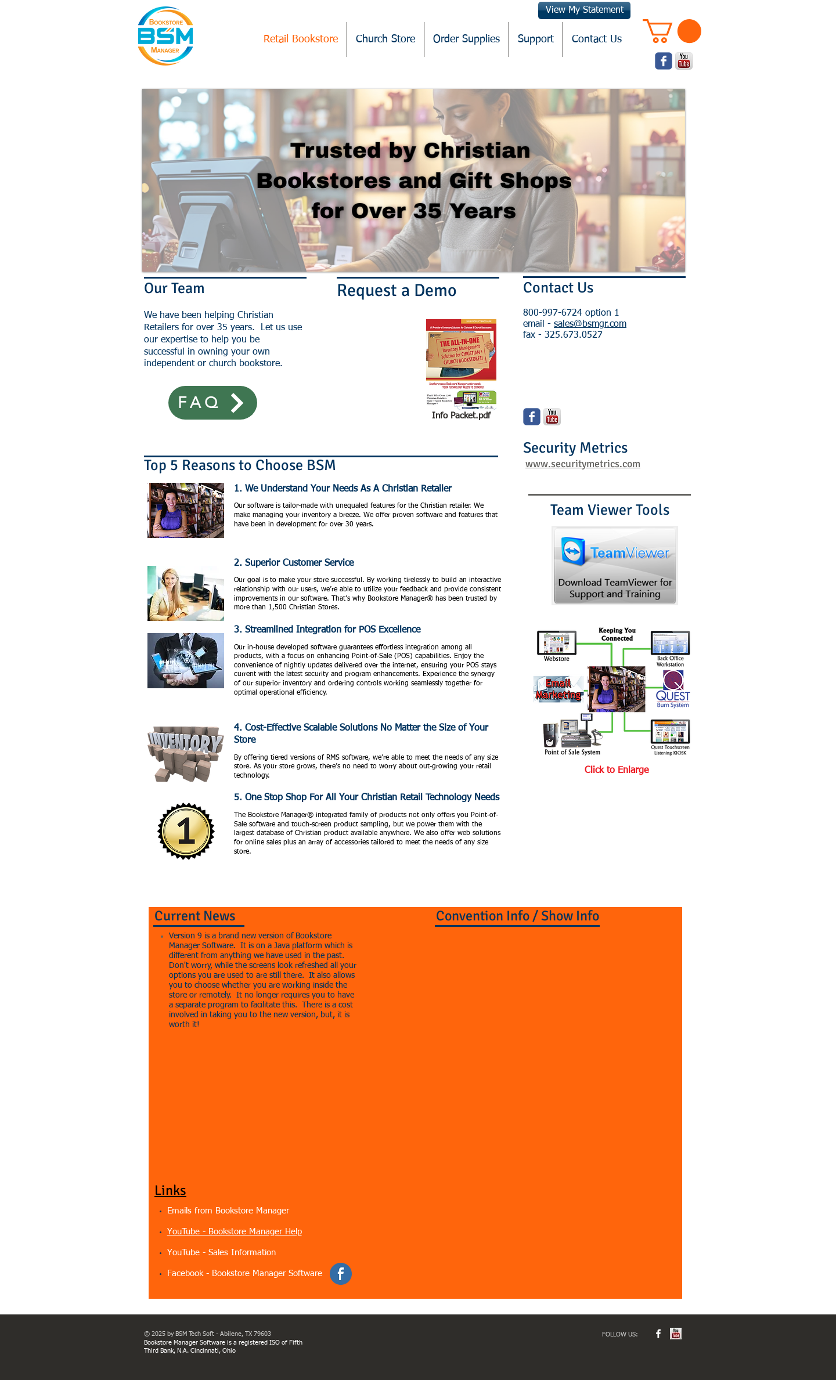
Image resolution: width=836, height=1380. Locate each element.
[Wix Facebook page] (663, 61)
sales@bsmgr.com (590, 324)
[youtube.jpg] (676, 1333)
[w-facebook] (658, 1333)
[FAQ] (212, 403)
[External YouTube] (256, 1102)
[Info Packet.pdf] (461, 371)
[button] (672, 31)
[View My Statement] (584, 10)
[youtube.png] (684, 61)
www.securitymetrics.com (582, 463)
